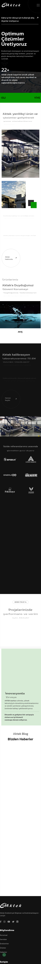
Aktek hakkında (9, 249)
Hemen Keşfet (9, 390)
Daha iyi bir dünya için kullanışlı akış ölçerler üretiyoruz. (19, 19)
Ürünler (3, 948)
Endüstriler (4, 943)
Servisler (3, 939)
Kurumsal (3, 935)
